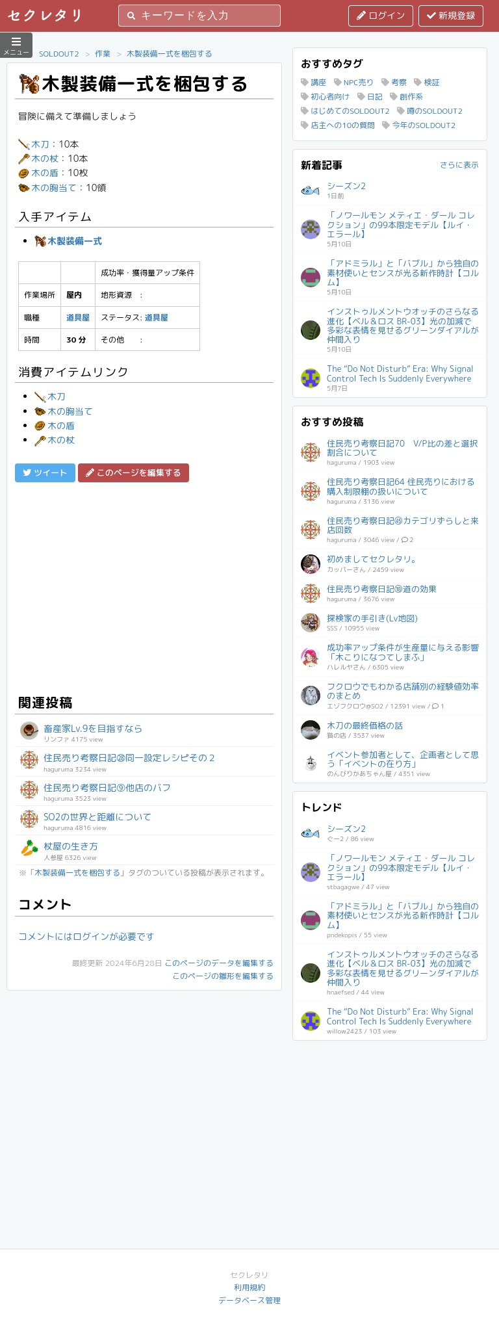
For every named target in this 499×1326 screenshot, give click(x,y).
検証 (426, 82)
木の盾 (38, 172)
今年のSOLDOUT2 (418, 125)
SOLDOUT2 (59, 53)
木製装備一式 (68, 241)
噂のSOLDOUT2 (430, 110)
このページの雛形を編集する (223, 976)
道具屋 (78, 317)
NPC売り (354, 82)
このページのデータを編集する (219, 962)
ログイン (381, 15)
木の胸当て (47, 187)
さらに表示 (459, 164)
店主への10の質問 (338, 125)
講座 (313, 82)
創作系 (406, 96)
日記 (370, 96)
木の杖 (38, 158)
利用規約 (249, 1287)
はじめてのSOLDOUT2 (345, 110)
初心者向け (325, 96)
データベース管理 (249, 1300)
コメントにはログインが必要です (86, 936)
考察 (394, 82)
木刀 (33, 144)
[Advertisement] (144, 586)
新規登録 (451, 15)
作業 (102, 53)
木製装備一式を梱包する (169, 53)
